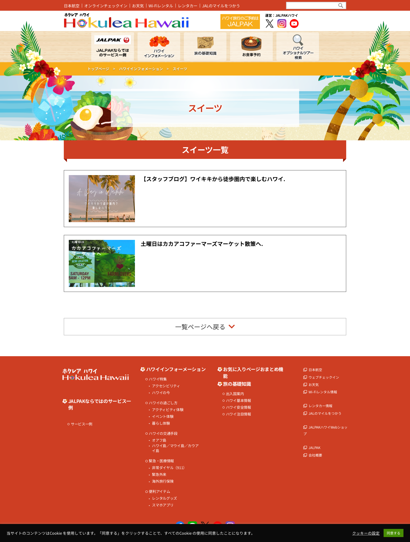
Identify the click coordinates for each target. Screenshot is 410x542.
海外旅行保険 (162, 481)
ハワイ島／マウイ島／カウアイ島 (175, 448)
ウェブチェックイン (324, 377)
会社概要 (315, 455)
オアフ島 (159, 440)
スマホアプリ (162, 505)
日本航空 (71, 5)
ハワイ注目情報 (238, 414)
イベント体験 (162, 416)
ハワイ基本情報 (238, 400)
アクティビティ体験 (167, 409)
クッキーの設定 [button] (366, 533)
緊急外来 (159, 474)
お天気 (138, 5)
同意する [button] (393, 533)
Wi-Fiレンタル (161, 5)
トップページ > (101, 68)
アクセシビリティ (166, 385)
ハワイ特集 (158, 379)
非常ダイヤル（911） (169, 467)
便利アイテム (159, 491)
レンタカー (187, 5)
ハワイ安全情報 (238, 407)
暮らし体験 (161, 423)
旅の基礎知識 (237, 383)
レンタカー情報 (320, 405)
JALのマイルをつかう (221, 5)
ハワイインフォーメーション (176, 369)
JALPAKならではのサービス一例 (99, 404)
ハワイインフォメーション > (144, 68)
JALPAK (314, 447)
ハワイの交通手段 (163, 433)
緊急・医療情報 (161, 460)
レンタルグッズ (164, 498)
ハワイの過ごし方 (163, 402)
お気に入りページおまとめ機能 (253, 372)
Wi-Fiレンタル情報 (323, 391)
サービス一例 (81, 424)
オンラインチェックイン (105, 5)
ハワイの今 (161, 392)
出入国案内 (235, 393)
